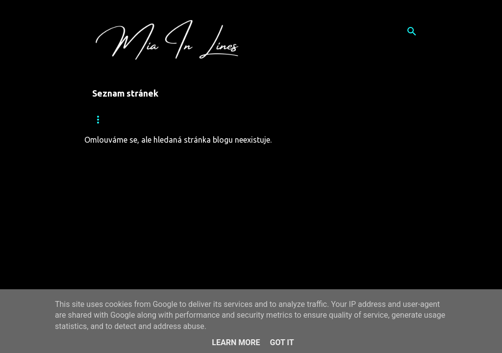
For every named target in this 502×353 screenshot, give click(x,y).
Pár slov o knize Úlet (237, 119)
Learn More (236, 342)
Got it (282, 342)
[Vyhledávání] (412, 31)
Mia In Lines (111, 119)
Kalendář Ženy (320, 119)
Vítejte (165, 119)
